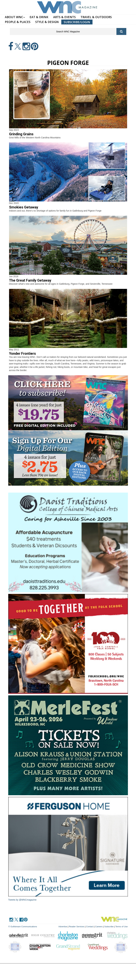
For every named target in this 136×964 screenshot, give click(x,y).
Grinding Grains (21, 134)
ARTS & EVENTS (64, 17)
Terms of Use (121, 926)
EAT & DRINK (39, 17)
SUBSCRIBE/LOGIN (77, 22)
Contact (89, 926)
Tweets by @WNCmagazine (22, 899)
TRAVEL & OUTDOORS (96, 17)
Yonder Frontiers (22, 353)
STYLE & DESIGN (47, 22)
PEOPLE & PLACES (17, 22)
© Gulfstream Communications (22, 926)
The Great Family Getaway (30, 280)
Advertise (62, 926)
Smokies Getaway (23, 207)
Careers (99, 926)
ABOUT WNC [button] (15, 17)
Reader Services (76, 926)
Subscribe (109, 926)
